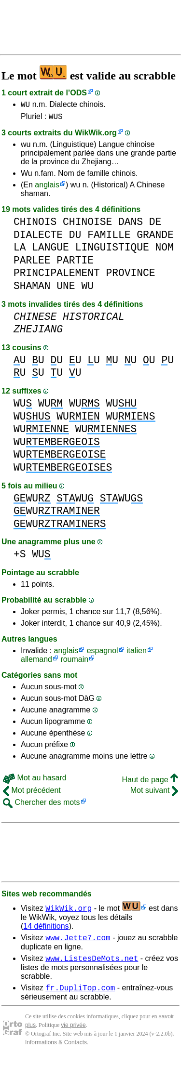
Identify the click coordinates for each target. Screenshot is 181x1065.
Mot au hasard (35, 780)
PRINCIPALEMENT (57, 276)
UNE (65, 289)
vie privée (73, 1032)
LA (20, 250)
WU (25, 105)
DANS (130, 225)
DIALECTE (38, 238)
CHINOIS (35, 225)
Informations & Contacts (56, 1049)
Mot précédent (32, 793)
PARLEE (32, 263)
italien (136, 653)
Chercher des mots (41, 805)
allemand (36, 662)
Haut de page (150, 782)
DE (155, 225)
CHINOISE (87, 225)
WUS (56, 119)
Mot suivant (154, 793)
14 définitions (46, 929)
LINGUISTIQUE (112, 250)
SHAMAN (32, 289)
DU (75, 238)
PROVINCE (130, 276)
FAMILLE (108, 238)
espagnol (102, 653)
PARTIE (75, 263)
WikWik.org (96, 135)
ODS (78, 93)
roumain (74, 662)
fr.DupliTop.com (80, 994)
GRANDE (155, 238)
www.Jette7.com (77, 941)
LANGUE (50, 250)
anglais (47, 188)
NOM (164, 250)
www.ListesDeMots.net (91, 964)
